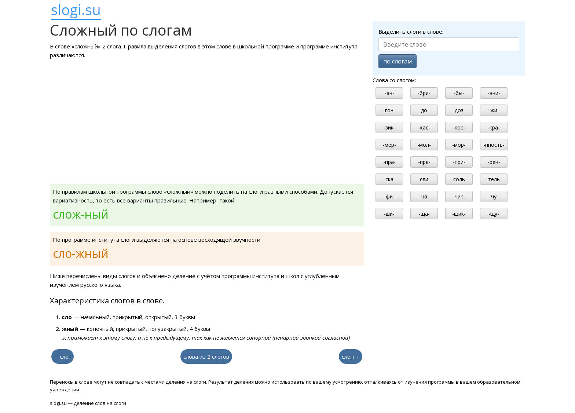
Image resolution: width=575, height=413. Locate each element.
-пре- (424, 161)
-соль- (459, 179)
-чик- (459, 196)
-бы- (459, 92)
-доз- (459, 110)
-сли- (424, 179)
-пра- (389, 161)
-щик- (459, 213)
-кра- (494, 127)
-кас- (424, 127)
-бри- (424, 92)
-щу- (493, 213)
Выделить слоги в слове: (410, 31)
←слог (62, 356)
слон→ (350, 356)
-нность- (494, 144)
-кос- (459, 127)
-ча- (424, 196)
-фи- (389, 196)
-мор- (459, 144)
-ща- (424, 213)
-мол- (424, 144)
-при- (459, 161)
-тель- (494, 179)
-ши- (389, 213)
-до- (424, 110)
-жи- (493, 110)
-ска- (389, 179)
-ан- (389, 92)
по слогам (397, 61)
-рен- (494, 161)
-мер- (389, 144)
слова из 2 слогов (206, 356)
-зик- (389, 127)
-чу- (493, 196)
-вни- (494, 92)
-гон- (389, 110)
